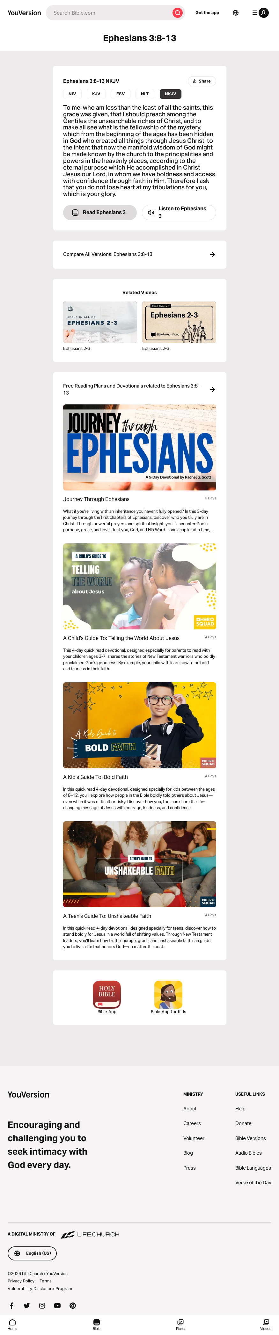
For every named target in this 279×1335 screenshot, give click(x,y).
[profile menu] (259, 12)
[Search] (108, 13)
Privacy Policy (21, 1280)
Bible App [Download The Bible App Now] (107, 997)
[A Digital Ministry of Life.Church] (139, 1231)
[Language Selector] (235, 12)
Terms (46, 1280)
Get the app (207, 12)
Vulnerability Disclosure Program (40, 1288)
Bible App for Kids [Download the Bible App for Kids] (168, 997)
